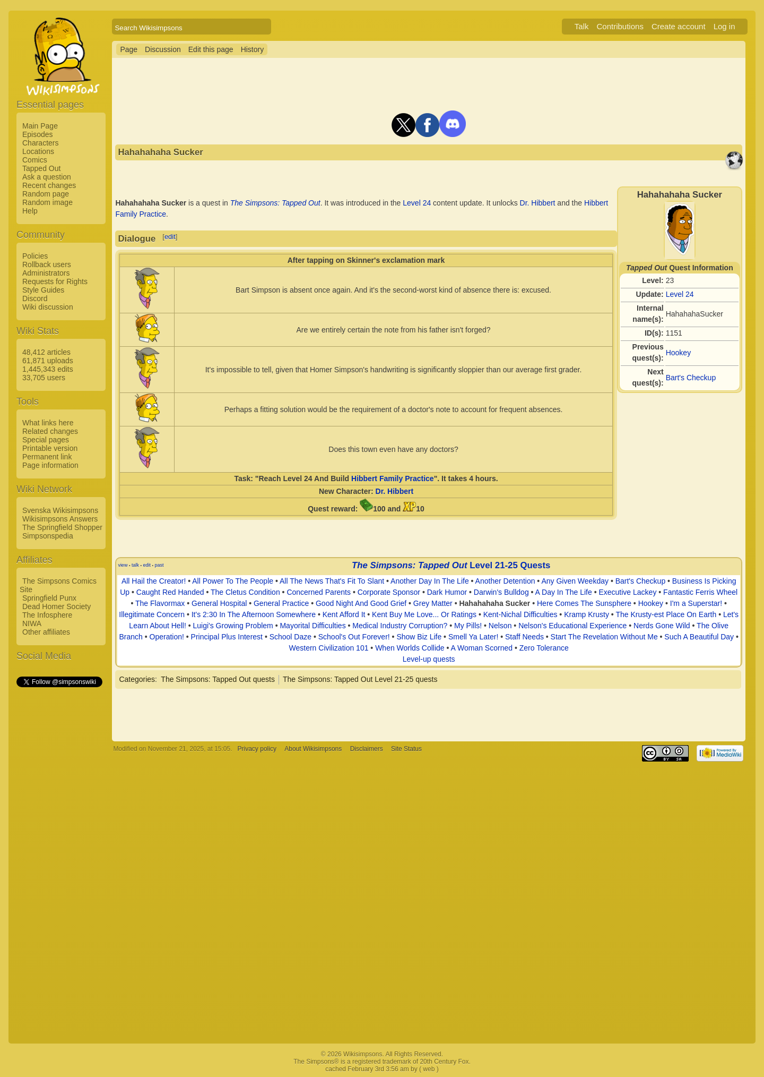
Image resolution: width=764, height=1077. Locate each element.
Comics (34, 160)
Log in (724, 26)
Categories (137, 679)
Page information (50, 465)
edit (170, 237)
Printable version (49, 448)
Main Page (40, 126)
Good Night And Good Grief (361, 603)
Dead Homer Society (56, 606)
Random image (47, 202)
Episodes (37, 134)
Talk (582, 26)
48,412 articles (46, 352)
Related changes (50, 431)
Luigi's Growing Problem (233, 625)
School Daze (290, 636)
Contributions (620, 26)
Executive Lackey (627, 592)
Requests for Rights (55, 281)
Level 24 (680, 294)
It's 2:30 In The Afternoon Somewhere (254, 614)
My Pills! (468, 625)
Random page (45, 194)
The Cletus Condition (245, 592)
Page (128, 49)
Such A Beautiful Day (699, 636)
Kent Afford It (344, 614)
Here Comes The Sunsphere (584, 603)
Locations (38, 151)
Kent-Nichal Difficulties (520, 614)
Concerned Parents (318, 592)
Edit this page (210, 49)
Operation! (167, 636)
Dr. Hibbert (537, 203)
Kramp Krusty (586, 614)
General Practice (281, 603)
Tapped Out (41, 168)
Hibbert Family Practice (392, 478)
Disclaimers (366, 749)
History (252, 49)
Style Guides (43, 290)
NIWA (31, 623)
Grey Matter (433, 603)
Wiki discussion (47, 307)
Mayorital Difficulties (312, 625)
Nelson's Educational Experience (572, 625)
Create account (679, 26)
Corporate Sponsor (389, 592)
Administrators (46, 273)
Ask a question (46, 177)
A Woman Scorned (482, 648)
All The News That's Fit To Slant (332, 581)
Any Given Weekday (575, 581)
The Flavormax (160, 603)
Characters (40, 143)
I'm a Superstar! (696, 603)
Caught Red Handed (170, 592)
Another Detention (505, 581)
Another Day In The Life (429, 581)
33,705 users (43, 377)
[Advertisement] (58, 848)
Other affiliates (46, 632)
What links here (47, 422)
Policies (35, 256)
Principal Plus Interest (227, 636)
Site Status (406, 749)
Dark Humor (447, 592)
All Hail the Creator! (153, 581)
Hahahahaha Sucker (494, 603)
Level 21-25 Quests (510, 565)
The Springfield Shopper (62, 527)
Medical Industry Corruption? (399, 625)
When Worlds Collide (409, 648)
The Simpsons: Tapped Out (275, 203)
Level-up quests (429, 659)
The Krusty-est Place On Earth (665, 614)
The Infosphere (47, 615)
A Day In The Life (563, 592)
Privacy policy (257, 749)
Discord (34, 298)
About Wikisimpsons (313, 749)
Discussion (163, 49)
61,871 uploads (47, 360)
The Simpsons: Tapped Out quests (218, 679)
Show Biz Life (418, 636)
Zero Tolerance (544, 648)
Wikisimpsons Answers (60, 519)
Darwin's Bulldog (501, 592)
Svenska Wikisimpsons (60, 510)
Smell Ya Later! (473, 636)
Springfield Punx (49, 598)
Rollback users (46, 264)
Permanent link (47, 456)
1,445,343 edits (47, 369)
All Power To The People (232, 581)
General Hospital (219, 603)
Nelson (500, 625)
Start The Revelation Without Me (604, 636)
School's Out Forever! (354, 636)
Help (30, 211)
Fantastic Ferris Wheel (700, 592)
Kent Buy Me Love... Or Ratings (424, 614)
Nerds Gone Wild (661, 625)
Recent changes (49, 185)
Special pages (45, 439)
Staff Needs (524, 636)
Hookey (678, 352)
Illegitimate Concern (152, 614)
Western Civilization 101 (329, 648)
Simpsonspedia (47, 536)
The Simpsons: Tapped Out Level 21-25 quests (360, 679)
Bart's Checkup (691, 377)
